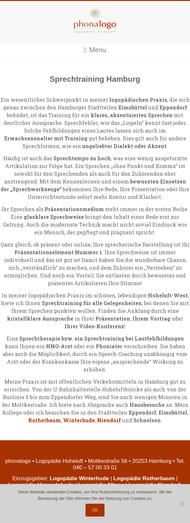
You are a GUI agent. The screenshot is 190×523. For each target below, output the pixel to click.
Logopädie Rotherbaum (144, 478)
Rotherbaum (44, 420)
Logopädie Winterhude (79, 478)
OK (95, 510)
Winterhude (79, 420)
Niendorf (109, 420)
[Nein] (182, 503)
